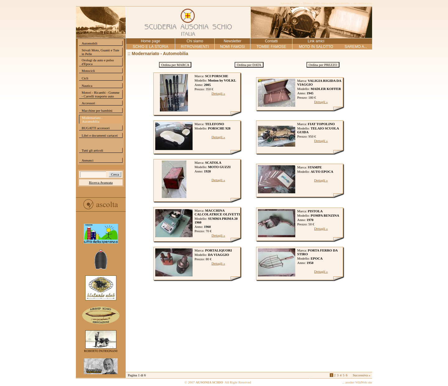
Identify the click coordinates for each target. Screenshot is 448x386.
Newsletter (232, 41)
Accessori (88, 103)
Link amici (316, 41)
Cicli (85, 78)
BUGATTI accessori (96, 128)
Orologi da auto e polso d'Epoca (98, 62)
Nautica (87, 85)
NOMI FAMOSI (232, 47)
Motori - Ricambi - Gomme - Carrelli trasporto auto (100, 94)
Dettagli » (218, 93)
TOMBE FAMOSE (271, 47)
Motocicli (88, 71)
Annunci (87, 160)
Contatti (271, 41)
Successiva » (362, 375)
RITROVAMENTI (195, 47)
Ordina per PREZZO (323, 65)
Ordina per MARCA (175, 65)
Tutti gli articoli (92, 150)
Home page (150, 41)
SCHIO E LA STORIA (150, 47)
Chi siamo (195, 41)
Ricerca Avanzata (101, 182)
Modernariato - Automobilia (92, 119)
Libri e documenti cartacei (100, 135)
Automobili (89, 43)
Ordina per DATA (249, 65)
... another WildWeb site (357, 382)
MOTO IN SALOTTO (316, 47)
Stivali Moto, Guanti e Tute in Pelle (100, 52)
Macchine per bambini (97, 110)
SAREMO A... (355, 47)
